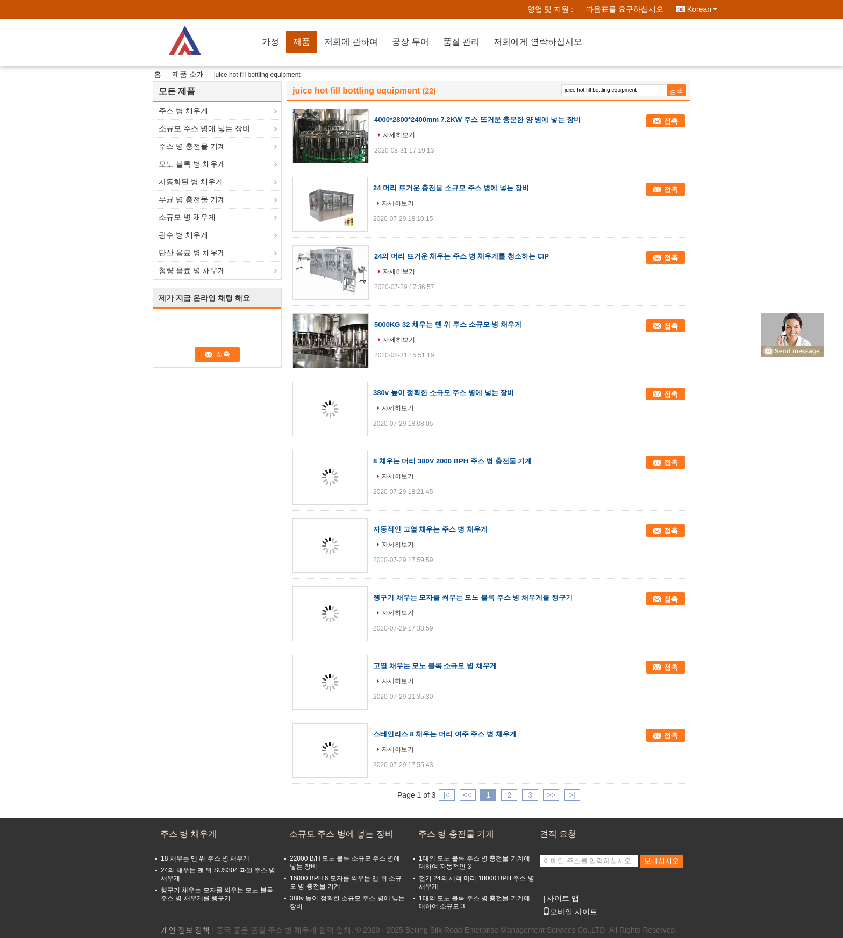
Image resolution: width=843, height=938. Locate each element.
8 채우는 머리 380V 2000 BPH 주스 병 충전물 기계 (452, 461)
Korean (702, 9)
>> (551, 795)
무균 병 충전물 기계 (192, 199)
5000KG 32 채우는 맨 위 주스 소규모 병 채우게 (447, 324)
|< (447, 795)
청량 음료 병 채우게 (192, 270)
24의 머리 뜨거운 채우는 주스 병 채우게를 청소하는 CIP (461, 256)
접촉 (671, 121)
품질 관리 (461, 41)
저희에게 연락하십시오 (538, 41)
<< (467, 795)
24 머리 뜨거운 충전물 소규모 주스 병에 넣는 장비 (451, 188)
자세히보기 (399, 135)
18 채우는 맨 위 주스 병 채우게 (205, 858)
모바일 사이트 (569, 911)
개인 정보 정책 (185, 930)
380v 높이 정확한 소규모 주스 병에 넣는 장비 (443, 393)
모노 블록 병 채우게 (192, 164)
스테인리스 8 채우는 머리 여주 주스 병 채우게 (445, 734)
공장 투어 (410, 41)
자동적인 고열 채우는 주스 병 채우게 (430, 529)
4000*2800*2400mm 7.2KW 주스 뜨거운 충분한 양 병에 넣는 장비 (477, 120)
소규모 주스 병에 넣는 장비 (204, 128)
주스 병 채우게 (183, 110)
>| (572, 795)
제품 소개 (188, 74)
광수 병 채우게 (183, 235)
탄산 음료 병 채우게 (192, 252)
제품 (301, 41)
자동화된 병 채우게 (191, 181)
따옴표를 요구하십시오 (624, 9)
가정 (270, 41)
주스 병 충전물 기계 (192, 146)
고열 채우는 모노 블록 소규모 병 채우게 (435, 666)
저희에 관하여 (351, 41)
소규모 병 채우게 (187, 217)
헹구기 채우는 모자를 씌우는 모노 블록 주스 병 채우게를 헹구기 (473, 597)
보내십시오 (661, 861)
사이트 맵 (563, 898)
